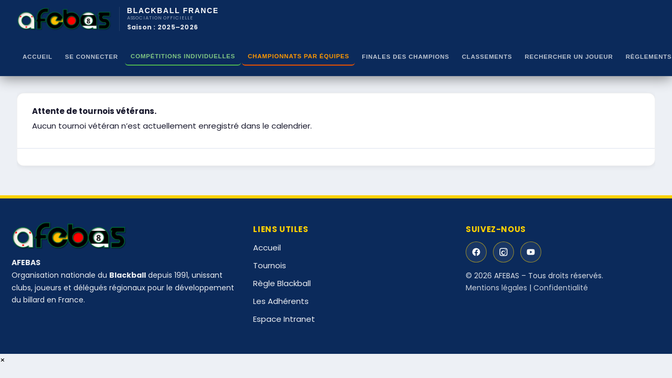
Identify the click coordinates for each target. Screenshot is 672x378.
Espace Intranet (284, 318)
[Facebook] (476, 252)
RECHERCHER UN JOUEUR (569, 57)
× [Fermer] (2, 359)
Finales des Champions (405, 57)
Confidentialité (560, 287)
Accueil (37, 57)
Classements (487, 57)
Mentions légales (496, 287)
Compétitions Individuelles (183, 56)
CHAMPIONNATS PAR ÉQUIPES (298, 56)
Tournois (269, 265)
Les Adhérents (281, 301)
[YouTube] (530, 252)
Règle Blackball (282, 283)
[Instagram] (503, 252)
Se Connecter (91, 57)
